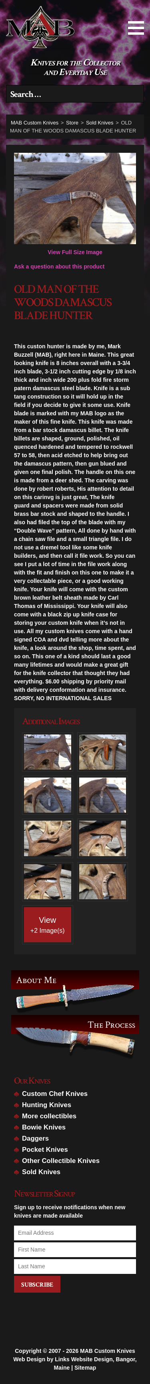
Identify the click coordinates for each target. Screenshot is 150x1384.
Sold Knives (41, 1172)
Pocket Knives (45, 1149)
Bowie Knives (44, 1127)
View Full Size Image (75, 204)
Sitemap (85, 1357)
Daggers (35, 1138)
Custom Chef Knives (55, 1094)
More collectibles (49, 1116)
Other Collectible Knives (61, 1161)
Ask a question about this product (59, 266)
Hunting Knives (46, 1105)
